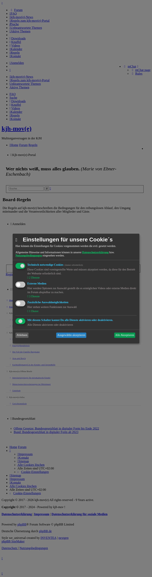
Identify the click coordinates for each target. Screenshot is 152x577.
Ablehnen (22, 335)
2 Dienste (34, 277)
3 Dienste (34, 296)
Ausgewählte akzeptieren (71, 335)
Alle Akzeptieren (124, 335)
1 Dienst (33, 311)
